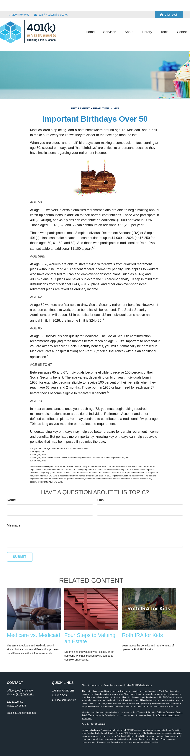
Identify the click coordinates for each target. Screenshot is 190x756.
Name (11, 500)
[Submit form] (19, 557)
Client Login (169, 3)
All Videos (59, 695)
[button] (83, 21)
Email (101, 500)
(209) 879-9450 (18, 3)
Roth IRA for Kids (142, 635)
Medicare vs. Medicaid (33, 635)
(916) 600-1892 (25, 694)
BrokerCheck (146, 685)
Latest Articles (63, 690)
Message (13, 525)
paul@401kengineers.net (51, 3)
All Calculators (64, 700)
